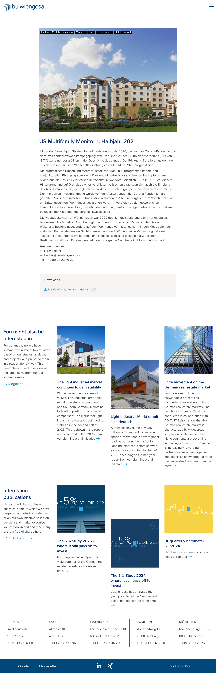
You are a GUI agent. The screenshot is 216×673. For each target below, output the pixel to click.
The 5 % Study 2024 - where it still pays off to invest (131, 580)
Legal (171, 666)
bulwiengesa (32, 7)
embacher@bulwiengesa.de (60, 255)
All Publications (20, 538)
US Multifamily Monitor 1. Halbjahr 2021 (72, 289)
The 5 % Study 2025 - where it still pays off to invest (77, 546)
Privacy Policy (184, 666)
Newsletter (49, 666)
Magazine (15, 384)
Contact (25, 666)
